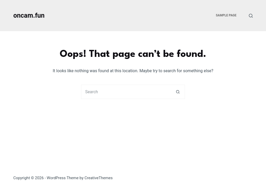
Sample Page (226, 15)
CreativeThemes (98, 178)
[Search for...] (126, 92)
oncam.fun (28, 15)
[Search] (251, 16)
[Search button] (178, 92)
